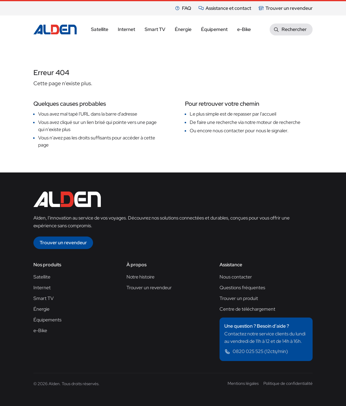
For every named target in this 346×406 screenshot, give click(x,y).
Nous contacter (236, 277)
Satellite (41, 277)
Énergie (41, 309)
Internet (42, 287)
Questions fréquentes (242, 287)
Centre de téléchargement (247, 309)
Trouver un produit (239, 298)
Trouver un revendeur (285, 8)
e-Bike (40, 330)
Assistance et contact (224, 8)
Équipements (47, 320)
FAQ (183, 8)
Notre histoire (140, 277)
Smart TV (43, 298)
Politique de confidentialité (288, 383)
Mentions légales (243, 383)
